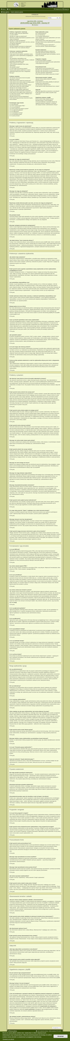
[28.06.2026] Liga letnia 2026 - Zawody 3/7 (34, 23)
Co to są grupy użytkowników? (42, 36)
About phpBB (56, 977)
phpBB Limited (52, 974)
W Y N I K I (35, 24)
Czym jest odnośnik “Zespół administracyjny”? (46, 46)
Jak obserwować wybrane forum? (43, 84)
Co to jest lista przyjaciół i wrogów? (43, 60)
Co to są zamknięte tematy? (15, 114)
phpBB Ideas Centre (38, 986)
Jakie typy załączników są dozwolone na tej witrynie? (47, 91)
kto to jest (34, 998)
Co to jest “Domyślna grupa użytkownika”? (45, 44)
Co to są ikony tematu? (14, 115)
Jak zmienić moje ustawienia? (16, 52)
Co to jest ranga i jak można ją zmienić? (18, 68)
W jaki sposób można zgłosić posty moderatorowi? (20, 92)
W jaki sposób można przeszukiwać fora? (45, 68)
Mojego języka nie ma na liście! (16, 62)
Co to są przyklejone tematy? (16, 112)
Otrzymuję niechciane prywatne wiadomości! (46, 52)
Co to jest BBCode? (13, 104)
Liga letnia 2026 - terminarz (35, 21)
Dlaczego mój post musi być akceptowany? (19, 96)
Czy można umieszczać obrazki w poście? (19, 108)
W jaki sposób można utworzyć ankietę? (18, 83)
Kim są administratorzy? (41, 33)
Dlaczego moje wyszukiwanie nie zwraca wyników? (47, 69)
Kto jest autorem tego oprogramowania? (45, 99)
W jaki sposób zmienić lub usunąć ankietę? (19, 86)
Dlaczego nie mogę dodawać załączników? (19, 89)
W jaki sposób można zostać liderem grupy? (45, 40)
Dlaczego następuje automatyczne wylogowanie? (20, 46)
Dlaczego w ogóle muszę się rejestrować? (18, 33)
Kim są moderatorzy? (40, 34)
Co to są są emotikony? (14, 107)
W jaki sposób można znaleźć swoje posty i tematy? (47, 74)
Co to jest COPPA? (13, 34)
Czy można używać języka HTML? (17, 105)
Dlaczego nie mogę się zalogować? (17, 40)
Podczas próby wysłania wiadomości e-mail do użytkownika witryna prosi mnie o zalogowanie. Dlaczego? (20, 71)
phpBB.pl (51, 312)
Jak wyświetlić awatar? (14, 67)
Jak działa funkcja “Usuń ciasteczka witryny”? (19, 47)
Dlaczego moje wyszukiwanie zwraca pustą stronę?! (47, 71)
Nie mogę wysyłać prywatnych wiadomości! (45, 51)
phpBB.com (16, 314)
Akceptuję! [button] (60, 1036)
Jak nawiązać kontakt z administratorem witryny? (47, 104)
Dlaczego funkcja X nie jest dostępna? (44, 100)
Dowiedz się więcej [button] (8, 1039)
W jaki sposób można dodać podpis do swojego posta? (21, 82)
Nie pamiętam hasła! (14, 44)
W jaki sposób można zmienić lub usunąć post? (20, 80)
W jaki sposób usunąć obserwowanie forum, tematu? (47, 86)
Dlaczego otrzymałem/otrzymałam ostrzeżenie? (20, 90)
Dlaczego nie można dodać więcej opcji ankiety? (20, 85)
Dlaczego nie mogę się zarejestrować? (18, 36)
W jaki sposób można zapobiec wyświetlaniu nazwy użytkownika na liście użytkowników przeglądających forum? (21, 56)
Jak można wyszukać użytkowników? (44, 72)
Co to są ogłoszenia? (14, 111)
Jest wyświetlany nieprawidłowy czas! (17, 58)
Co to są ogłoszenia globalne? (16, 110)
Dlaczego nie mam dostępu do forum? (18, 87)
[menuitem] (8, 9)
